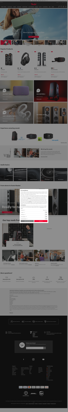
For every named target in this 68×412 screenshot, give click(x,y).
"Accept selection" (23, 204)
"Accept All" (30, 201)
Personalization (23, 216)
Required (22, 210)
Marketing (22, 214)
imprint (22, 208)
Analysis (22, 212)
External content (23, 218)
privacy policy (42, 207)
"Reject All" (29, 197)
